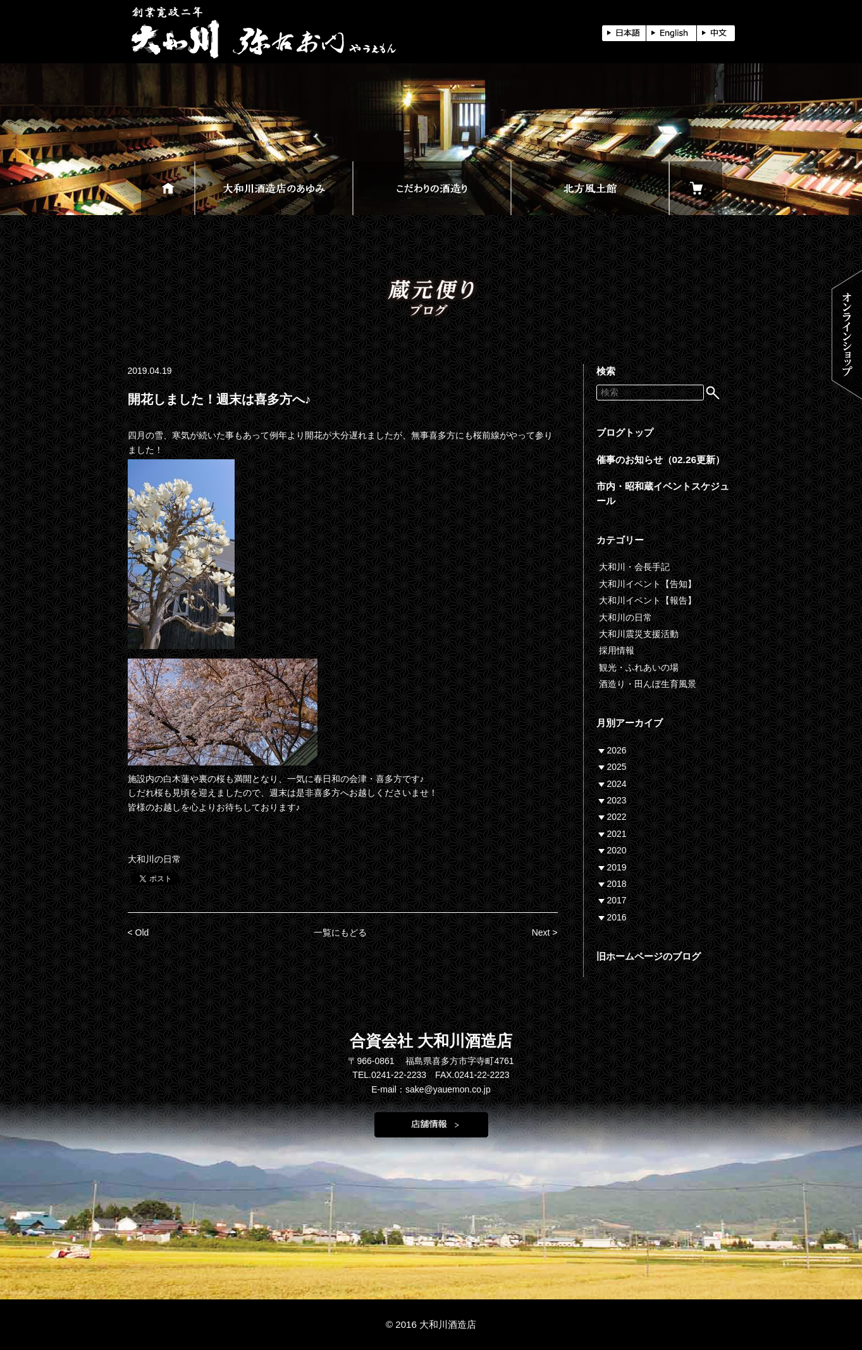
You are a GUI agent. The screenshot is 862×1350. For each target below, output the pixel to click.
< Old (138, 932)
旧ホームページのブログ (648, 956)
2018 (617, 884)
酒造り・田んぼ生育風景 (647, 684)
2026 (617, 750)
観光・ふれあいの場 (639, 667)
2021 (617, 834)
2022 (617, 817)
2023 (617, 800)
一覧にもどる (340, 932)
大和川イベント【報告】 (647, 600)
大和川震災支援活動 (639, 634)
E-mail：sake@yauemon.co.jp (431, 1089)
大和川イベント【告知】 (647, 584)
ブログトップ (624, 432)
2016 (617, 917)
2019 (617, 867)
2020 (617, 850)
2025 (617, 767)
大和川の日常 (154, 859)
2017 (617, 900)
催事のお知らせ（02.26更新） (660, 459)
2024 (617, 784)
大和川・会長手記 (634, 567)
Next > (545, 932)
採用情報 (616, 650)
